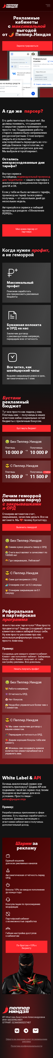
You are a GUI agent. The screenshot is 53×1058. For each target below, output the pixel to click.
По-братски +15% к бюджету (26, 946)
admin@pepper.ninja (14, 799)
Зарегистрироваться (27, 46)
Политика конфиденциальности (26, 1046)
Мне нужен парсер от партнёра (27, 230)
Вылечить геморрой (26, 527)
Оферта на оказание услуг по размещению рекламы (26, 1040)
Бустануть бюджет (26, 428)
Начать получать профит (26, 669)
